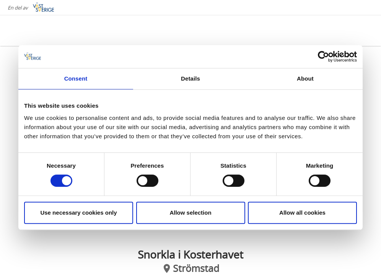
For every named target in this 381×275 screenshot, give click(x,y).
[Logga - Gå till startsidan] (38, 30)
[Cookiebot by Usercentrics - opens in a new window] (323, 56)
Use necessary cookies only (78, 212)
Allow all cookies (302, 212)
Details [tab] (190, 78)
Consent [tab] (76, 78)
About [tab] (305, 78)
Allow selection (190, 212)
